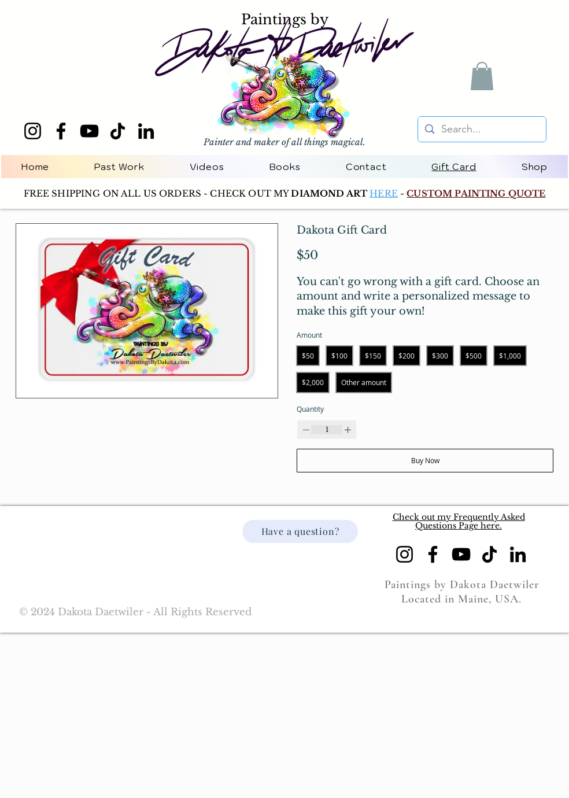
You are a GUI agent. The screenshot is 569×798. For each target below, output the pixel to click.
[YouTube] (89, 131)
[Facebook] (61, 131)
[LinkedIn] (146, 131)
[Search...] (481, 129)
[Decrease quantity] (306, 429)
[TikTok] (117, 131)
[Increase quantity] (347, 429)
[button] (482, 76)
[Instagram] (32, 131)
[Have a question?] (300, 531)
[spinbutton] (326, 430)
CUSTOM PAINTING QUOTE (476, 193)
